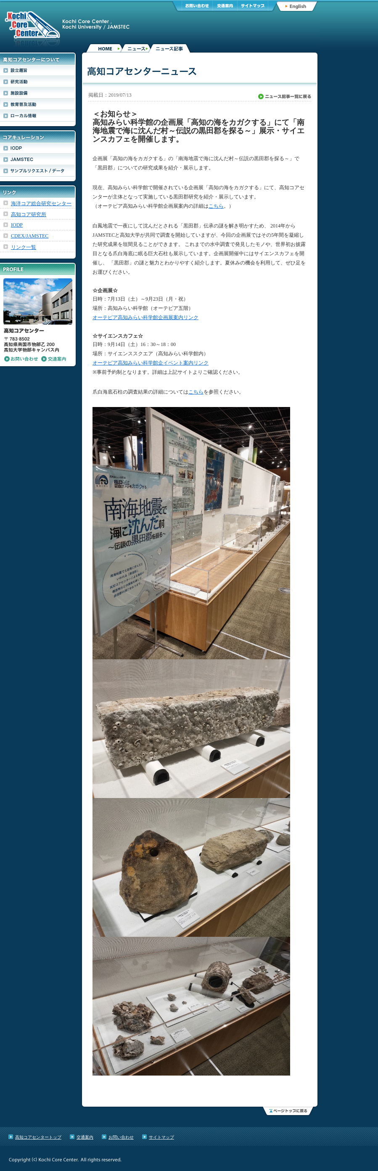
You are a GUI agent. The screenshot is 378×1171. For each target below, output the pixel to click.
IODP (37, 148)
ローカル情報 (37, 116)
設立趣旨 (37, 70)
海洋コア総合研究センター (41, 203)
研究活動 (37, 81)
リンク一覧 (23, 247)
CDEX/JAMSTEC (29, 236)
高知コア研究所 (28, 214)
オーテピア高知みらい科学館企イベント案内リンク (151, 363)
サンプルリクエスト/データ (37, 171)
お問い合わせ (197, 5)
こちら (216, 206)
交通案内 (225, 5)
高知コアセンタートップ (38, 1137)
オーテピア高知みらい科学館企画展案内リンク (145, 317)
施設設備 (37, 93)
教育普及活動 (37, 104)
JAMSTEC (37, 159)
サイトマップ (253, 5)
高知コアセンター (32, 25)
